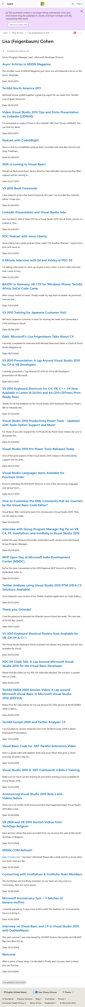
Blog (38, 998)
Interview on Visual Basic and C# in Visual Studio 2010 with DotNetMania (40, 928)
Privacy (61, 998)
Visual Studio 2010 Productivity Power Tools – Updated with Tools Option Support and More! (40, 422)
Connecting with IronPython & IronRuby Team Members (42, 874)
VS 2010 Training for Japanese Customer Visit (34, 312)
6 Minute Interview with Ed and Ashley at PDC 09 (37, 260)
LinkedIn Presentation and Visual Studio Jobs (34, 212)
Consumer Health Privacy (13, 1003)
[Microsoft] (42, 4)
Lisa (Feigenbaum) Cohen (39, 32)
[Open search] (73, 3)
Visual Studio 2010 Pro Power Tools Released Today (38, 449)
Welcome (9, 954)
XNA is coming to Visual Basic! (24, 164)
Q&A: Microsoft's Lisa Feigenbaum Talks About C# (38, 336)
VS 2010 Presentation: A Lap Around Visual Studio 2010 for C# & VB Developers (41, 362)
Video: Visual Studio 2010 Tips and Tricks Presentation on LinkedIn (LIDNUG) (40, 114)
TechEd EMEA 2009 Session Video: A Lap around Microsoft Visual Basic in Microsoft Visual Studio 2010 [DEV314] (36, 693)
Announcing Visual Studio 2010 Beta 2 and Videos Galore (32, 796)
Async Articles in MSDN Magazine (26, 64)
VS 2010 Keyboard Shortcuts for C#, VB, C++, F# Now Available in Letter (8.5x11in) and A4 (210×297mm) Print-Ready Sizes (42, 392)
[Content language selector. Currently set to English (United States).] (15, 992)
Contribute (50, 998)
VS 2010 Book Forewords (19, 188)
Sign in (80, 3)
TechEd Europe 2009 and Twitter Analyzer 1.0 (33, 722)
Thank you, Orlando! (16, 609)
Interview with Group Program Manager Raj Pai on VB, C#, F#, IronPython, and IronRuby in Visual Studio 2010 (40, 531)
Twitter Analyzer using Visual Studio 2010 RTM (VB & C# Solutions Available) (42, 587)
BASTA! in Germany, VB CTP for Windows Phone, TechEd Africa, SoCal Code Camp (42, 286)
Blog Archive (17, 32)
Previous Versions (24, 998)
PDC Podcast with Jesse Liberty (24, 236)
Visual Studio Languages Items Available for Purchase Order (33, 475)
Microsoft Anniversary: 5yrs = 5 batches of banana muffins (32, 900)
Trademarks (50, 1003)
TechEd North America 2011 (21, 88)
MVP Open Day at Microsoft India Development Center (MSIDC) (36, 559)
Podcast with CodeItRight (20, 140)
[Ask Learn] (75, 33)
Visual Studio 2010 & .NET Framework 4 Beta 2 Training (41, 770)
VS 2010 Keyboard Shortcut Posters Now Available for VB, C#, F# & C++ (40, 635)
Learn (5, 32)
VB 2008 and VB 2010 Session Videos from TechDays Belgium (32, 824)
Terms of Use (35, 1003)
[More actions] (80, 33)
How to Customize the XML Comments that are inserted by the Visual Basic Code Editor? (42, 503)
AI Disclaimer (8, 998)
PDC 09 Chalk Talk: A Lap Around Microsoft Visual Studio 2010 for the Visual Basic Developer (37, 663)
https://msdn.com (11, 856)
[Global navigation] (3, 3)
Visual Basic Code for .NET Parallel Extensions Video (39, 746)
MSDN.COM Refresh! (17, 850)
